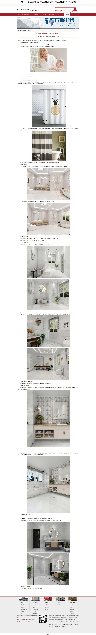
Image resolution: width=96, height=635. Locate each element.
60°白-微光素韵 (35, 602)
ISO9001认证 (73, 619)
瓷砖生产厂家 (65, 617)
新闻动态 (46, 602)
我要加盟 (67, 14)
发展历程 (22, 607)
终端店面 (58, 602)
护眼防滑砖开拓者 (33, 10)
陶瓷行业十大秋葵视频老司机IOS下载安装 (66, 624)
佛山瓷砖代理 (71, 617)
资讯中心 (44, 14)
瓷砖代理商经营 (47, 607)
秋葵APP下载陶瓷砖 (20, 615)
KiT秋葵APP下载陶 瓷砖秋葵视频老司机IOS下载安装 (59, 615)
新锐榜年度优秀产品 (57, 626)
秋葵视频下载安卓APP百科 (26, 30)
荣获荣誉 (46, 609)
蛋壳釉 (34, 607)
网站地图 (48, 634)
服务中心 (59, 14)
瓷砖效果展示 (36, 14)
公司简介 (22, 602)
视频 (21, 613)
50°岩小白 (34, 611)
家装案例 (58, 604)
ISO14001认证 (51, 621)
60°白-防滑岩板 (35, 609)
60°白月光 (34, 604)
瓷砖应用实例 (51, 14)
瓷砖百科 (71, 607)
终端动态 (46, 604)
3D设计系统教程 (72, 613)
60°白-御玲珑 (35, 613)
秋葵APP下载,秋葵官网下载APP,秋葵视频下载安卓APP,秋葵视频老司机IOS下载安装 (47, 2)
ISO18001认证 (56, 621)
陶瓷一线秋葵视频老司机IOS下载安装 (66, 621)
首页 (20, 30)
